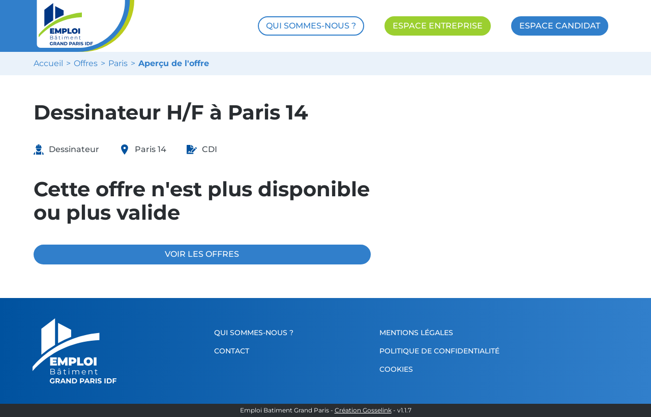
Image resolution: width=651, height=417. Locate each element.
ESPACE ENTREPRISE (438, 26)
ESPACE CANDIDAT (559, 26)
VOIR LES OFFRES (202, 254)
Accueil (48, 63)
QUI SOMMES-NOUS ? (311, 26)
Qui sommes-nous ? (253, 332)
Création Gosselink (363, 410)
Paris (118, 63)
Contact (231, 350)
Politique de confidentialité (439, 350)
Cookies (396, 369)
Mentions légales (416, 332)
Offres (86, 63)
